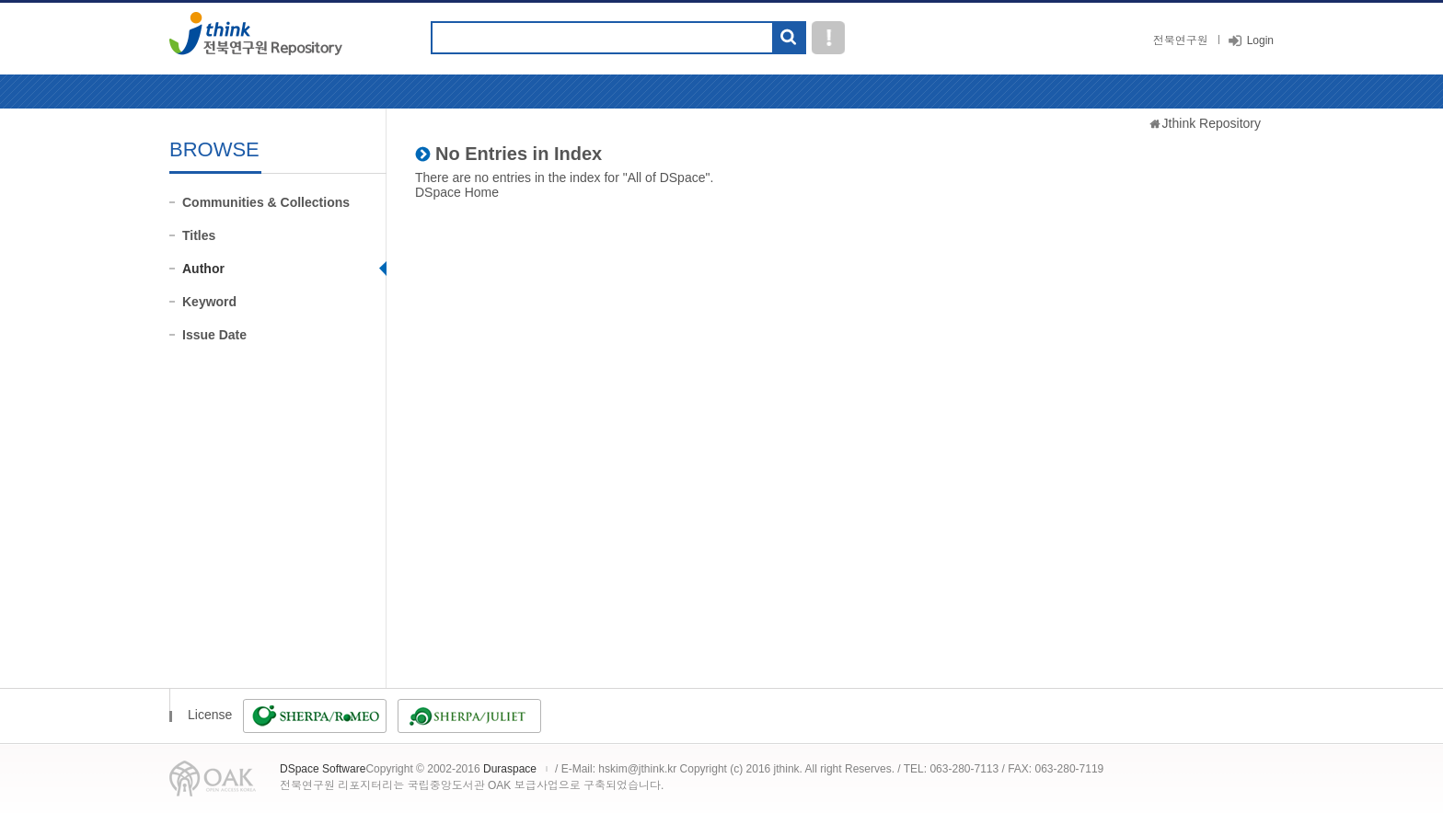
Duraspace (510, 768)
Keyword (209, 301)
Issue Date (214, 334)
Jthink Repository (1211, 123)
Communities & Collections (266, 202)
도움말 (828, 37)
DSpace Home (457, 192)
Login (1260, 40)
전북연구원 (1180, 40)
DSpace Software (322, 768)
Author (203, 268)
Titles (198, 235)
